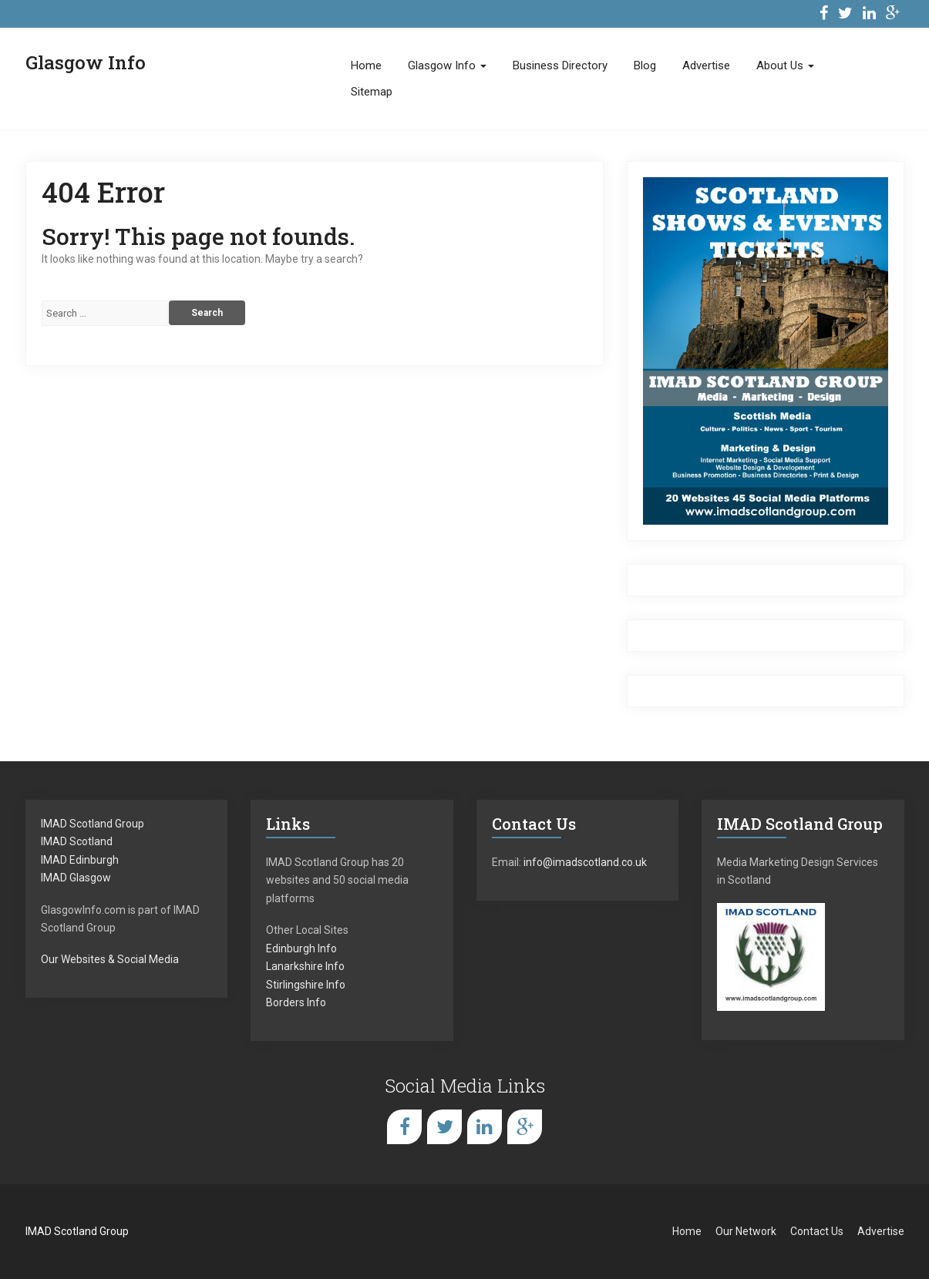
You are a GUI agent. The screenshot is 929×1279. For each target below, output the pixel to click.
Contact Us (816, 1231)
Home (366, 65)
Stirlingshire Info (305, 985)
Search (207, 312)
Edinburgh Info (301, 948)
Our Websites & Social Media (110, 959)
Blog (645, 65)
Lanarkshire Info (305, 966)
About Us (785, 65)
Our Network (745, 1231)
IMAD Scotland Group (92, 823)
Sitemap (371, 92)
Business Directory (560, 65)
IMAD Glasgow (76, 877)
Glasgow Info (447, 65)
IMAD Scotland (77, 841)
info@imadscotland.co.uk (585, 862)
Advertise (706, 65)
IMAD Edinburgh (80, 860)
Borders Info (296, 1002)
